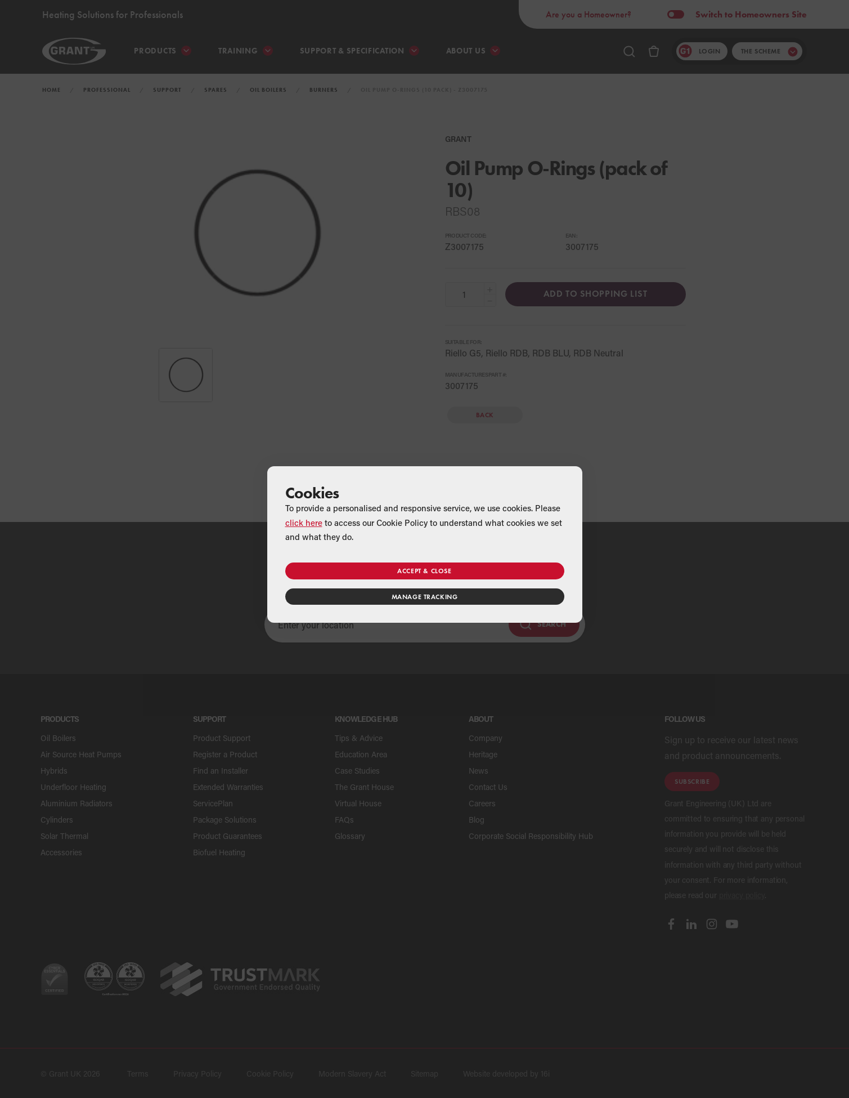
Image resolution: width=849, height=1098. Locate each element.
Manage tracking (425, 596)
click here (303, 522)
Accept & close (424, 570)
